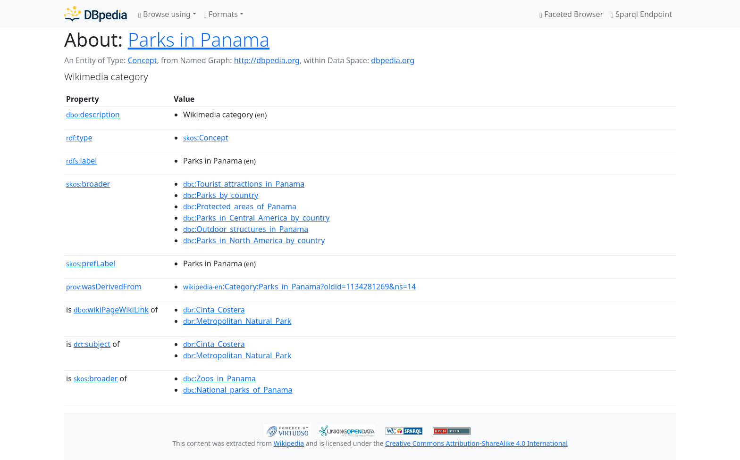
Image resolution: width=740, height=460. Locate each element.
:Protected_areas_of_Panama (239, 206)
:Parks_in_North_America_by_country (254, 240)
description (93, 114)
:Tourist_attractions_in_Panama (243, 184)
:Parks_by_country (220, 195)
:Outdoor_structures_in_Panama (245, 229)
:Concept (205, 137)
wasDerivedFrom (104, 286)
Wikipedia (289, 443)
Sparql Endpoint (641, 14)
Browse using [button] (164, 14)
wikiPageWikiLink (111, 309)
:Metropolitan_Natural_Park (237, 321)
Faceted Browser (571, 14)
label (81, 161)
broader (88, 184)
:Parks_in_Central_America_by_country (256, 218)
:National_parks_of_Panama (238, 390)
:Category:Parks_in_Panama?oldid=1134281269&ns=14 (299, 286)
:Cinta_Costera (214, 309)
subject (92, 344)
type (79, 137)
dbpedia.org (392, 60)
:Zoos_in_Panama (219, 378)
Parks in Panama (199, 39)
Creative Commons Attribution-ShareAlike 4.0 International (476, 443)
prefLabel (90, 263)
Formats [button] (221, 14)
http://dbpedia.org (267, 60)
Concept (142, 60)
